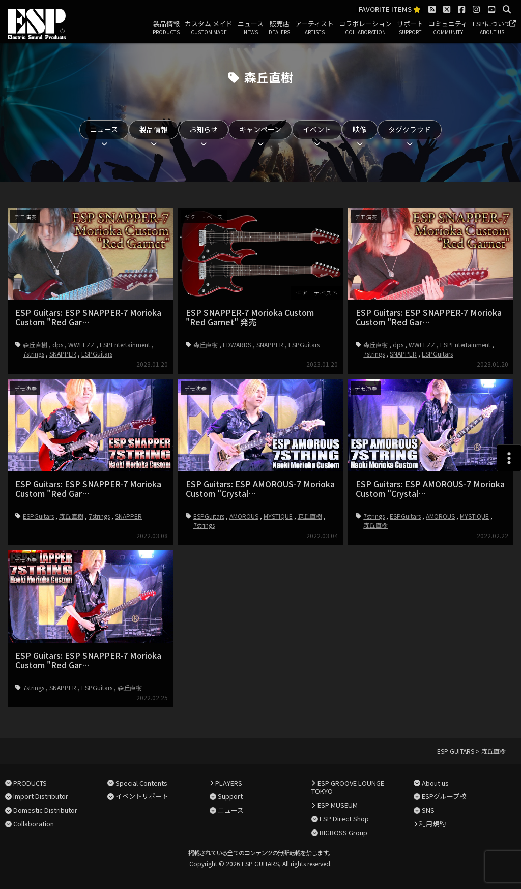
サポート (410, 28)
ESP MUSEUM (337, 805)
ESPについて (492, 28)
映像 (360, 129)
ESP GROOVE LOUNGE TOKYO (347, 787)
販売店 (279, 28)
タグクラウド (409, 129)
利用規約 (432, 823)
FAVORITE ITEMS (390, 9)
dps (57, 344)
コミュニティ (448, 28)
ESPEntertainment (125, 344)
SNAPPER (62, 353)
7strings (33, 353)
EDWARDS (237, 344)
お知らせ (203, 129)
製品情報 (166, 28)
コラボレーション (365, 28)
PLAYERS (228, 783)
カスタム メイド (209, 28)
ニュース (251, 28)
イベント (317, 129)
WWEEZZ (81, 344)
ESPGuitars (96, 353)
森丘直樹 (35, 344)
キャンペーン (260, 129)
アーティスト (314, 28)
